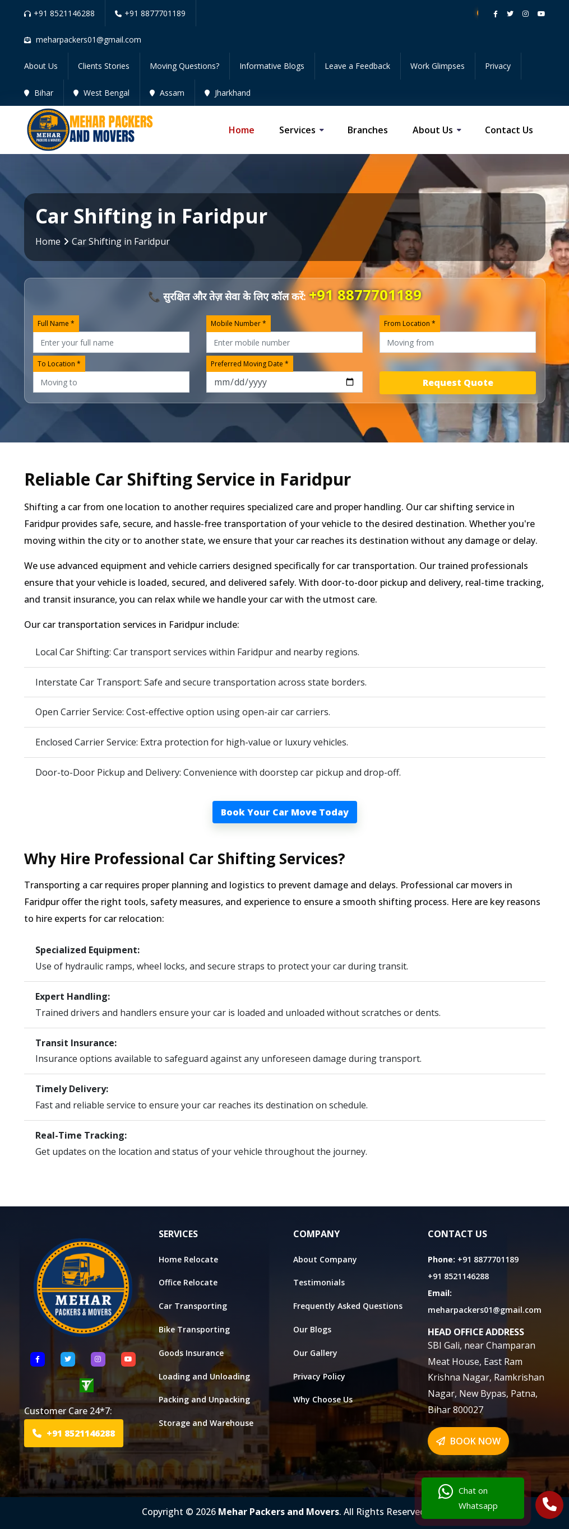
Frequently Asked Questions (348, 1305)
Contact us (509, 130)
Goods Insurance (191, 1353)
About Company (325, 1259)
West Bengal (101, 92)
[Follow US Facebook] (37, 1359)
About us (433, 130)
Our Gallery (315, 1353)
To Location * (59, 364)
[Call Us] (550, 1506)
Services (297, 130)
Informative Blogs (271, 65)
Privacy (498, 65)
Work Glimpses (437, 65)
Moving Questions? (184, 65)
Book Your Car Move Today (285, 812)
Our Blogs (312, 1329)
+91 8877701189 (150, 13)
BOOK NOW (468, 1441)
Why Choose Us (323, 1399)
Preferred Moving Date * (250, 364)
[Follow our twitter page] (510, 13)
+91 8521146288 (59, 13)
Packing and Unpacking (204, 1399)
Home (242, 130)
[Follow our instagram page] (525, 13)
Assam (167, 92)
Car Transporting (193, 1305)
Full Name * (56, 323)
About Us (41, 65)
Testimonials (319, 1282)
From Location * (410, 323)
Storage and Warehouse (206, 1423)
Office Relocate (188, 1282)
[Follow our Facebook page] (495, 13)
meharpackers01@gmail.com (485, 1309)
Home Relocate (188, 1259)
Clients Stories (103, 65)
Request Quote (458, 382)
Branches (368, 130)
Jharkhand (228, 92)
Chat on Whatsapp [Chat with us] (468, 1498)
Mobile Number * (238, 323)
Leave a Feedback (357, 65)
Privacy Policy (319, 1376)
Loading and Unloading (204, 1376)
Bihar (38, 92)
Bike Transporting (194, 1329)
